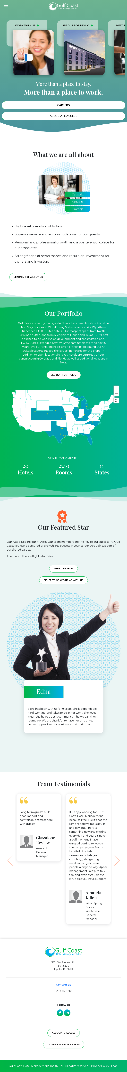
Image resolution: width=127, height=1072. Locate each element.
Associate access (63, 1032)
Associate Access (63, 116)
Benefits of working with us (63, 580)
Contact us (63, 984)
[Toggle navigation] (6, 5)
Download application (64, 1044)
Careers (63, 105)
